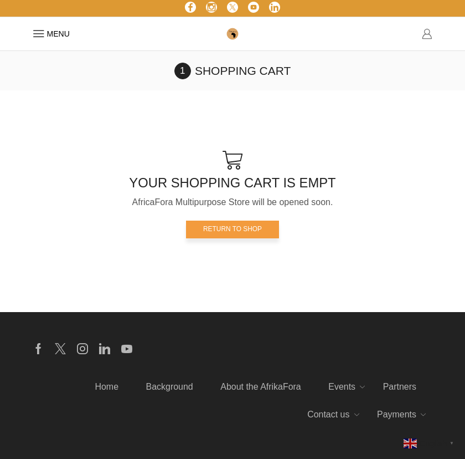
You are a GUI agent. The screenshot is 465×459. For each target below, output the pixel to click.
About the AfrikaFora (260, 386)
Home (106, 386)
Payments (396, 414)
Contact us (328, 414)
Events (341, 386)
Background (169, 386)
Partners (399, 386)
